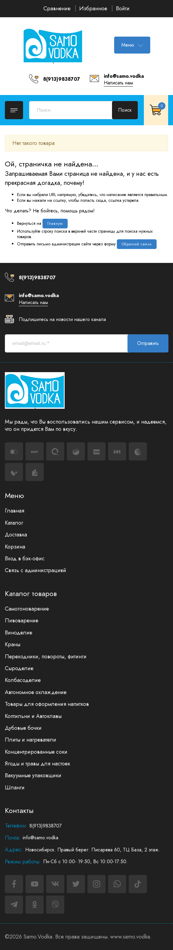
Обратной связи (137, 244)
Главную (55, 223)
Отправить (148, 343)
